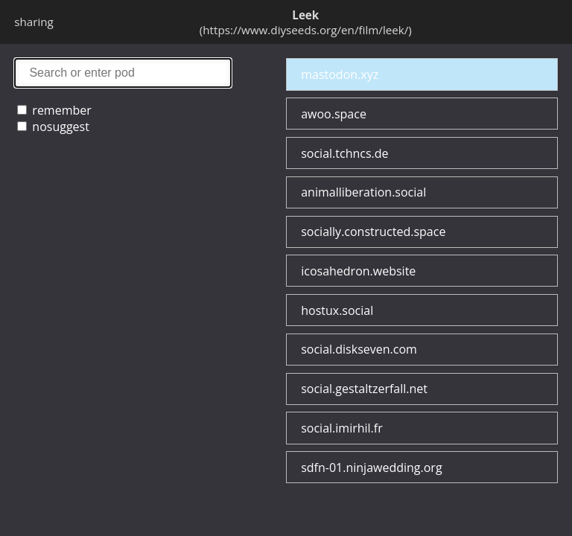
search (123, 72)
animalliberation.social (363, 192)
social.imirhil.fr (342, 428)
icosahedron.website (358, 271)
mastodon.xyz (339, 74)
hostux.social (337, 310)
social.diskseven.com (359, 349)
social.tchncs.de (344, 153)
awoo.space (333, 114)
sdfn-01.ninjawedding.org (371, 467)
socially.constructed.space (373, 231)
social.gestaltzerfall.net (364, 388)
